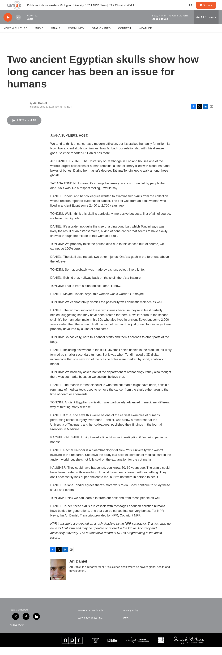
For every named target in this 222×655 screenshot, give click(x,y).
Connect (124, 36)
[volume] (18, 25)
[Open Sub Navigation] (30, 36)
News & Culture (15, 36)
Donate (209, 9)
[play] (8, 25)
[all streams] (206, 25)
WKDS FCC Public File (90, 626)
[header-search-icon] (192, 9)
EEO (126, 626)
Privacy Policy (130, 618)
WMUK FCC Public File (90, 618)
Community (76, 36)
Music (39, 36)
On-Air (56, 36)
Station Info (101, 36)
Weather (145, 36)
